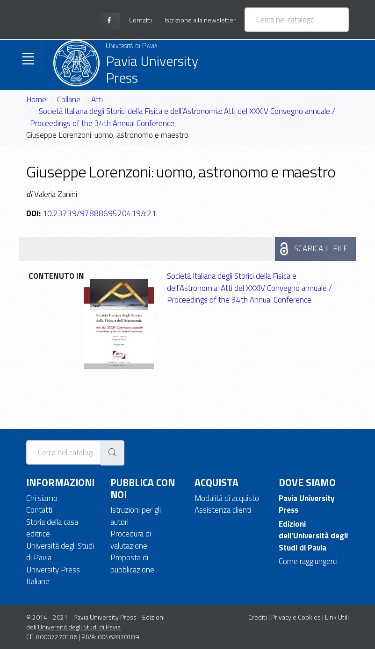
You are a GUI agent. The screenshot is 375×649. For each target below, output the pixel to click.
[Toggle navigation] (28, 58)
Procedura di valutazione (130, 540)
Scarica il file (321, 248)
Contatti (39, 510)
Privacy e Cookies (296, 617)
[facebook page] (109, 20)
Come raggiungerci (308, 561)
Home (36, 99)
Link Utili (337, 617)
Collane (68, 99)
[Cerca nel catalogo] (297, 19)
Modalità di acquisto (227, 498)
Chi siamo (42, 498)
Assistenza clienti (223, 510)
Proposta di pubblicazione (132, 563)
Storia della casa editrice (52, 528)
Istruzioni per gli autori (135, 516)
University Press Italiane (53, 576)
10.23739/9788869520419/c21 (99, 213)
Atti (97, 99)
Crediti (257, 617)
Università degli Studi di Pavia (60, 552)
